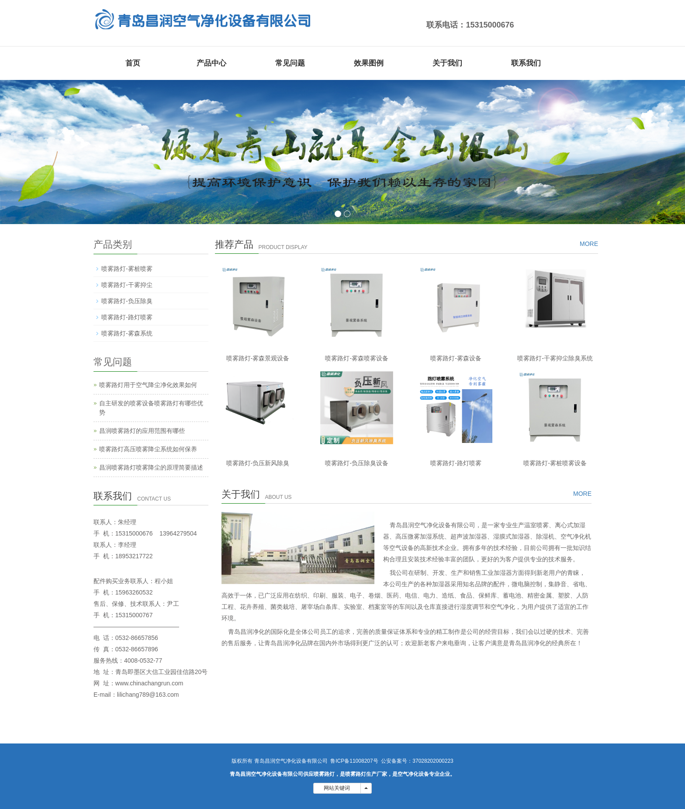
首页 (132, 63)
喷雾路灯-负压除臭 (126, 300)
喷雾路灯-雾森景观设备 (258, 358)
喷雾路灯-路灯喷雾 (455, 463)
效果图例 (369, 63)
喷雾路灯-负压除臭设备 (356, 463)
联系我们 (526, 63)
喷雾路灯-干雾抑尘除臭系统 (555, 358)
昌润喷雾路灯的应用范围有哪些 (142, 430)
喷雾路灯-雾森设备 (455, 358)
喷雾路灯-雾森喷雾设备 (356, 358)
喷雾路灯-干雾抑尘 (126, 284)
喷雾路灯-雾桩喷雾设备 (555, 463)
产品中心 (211, 63)
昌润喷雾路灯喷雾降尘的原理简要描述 (151, 467)
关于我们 (447, 63)
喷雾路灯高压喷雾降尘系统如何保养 (148, 449)
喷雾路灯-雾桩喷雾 (126, 268)
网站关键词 (337, 788)
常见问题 (290, 63)
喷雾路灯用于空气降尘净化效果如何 (148, 384)
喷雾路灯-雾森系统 (126, 333)
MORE (589, 243)
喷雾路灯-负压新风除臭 (258, 463)
